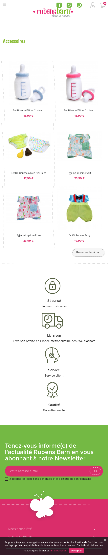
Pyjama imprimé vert (79, 173)
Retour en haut (88, 252)
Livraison (54, 335)
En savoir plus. (59, 550)
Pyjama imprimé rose (28, 235)
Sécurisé (54, 300)
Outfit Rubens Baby (79, 235)
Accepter (76, 550)
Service (54, 370)
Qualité (54, 405)
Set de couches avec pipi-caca (28, 173)
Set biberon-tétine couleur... (28, 110)
